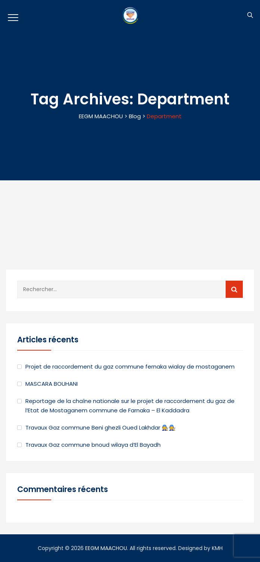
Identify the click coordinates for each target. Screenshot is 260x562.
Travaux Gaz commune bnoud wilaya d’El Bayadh (93, 445)
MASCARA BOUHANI (51, 384)
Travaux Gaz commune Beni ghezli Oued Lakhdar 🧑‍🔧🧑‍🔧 (100, 427)
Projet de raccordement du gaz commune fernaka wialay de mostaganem (130, 366)
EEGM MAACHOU (106, 548)
